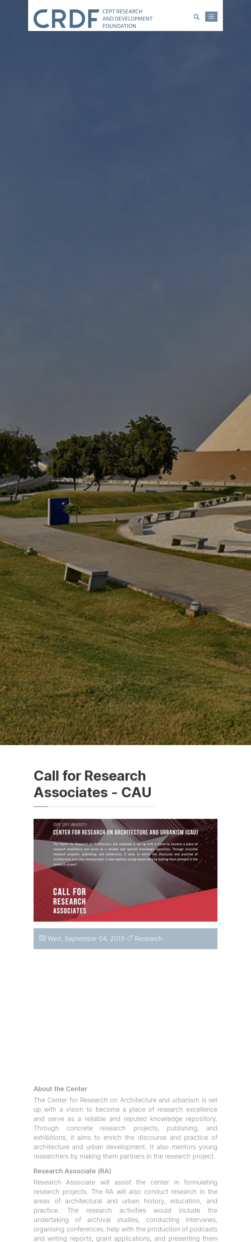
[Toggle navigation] (211, 17)
